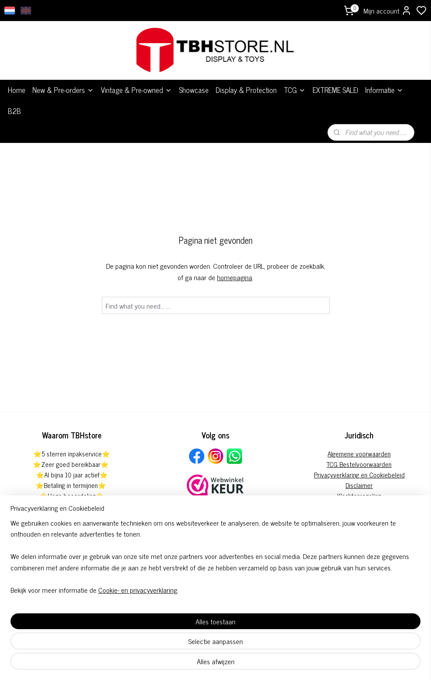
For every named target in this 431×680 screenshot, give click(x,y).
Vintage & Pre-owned (136, 90)
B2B (14, 111)
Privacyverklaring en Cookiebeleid (359, 474)
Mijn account (387, 10)
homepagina (234, 277)
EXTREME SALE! (335, 90)
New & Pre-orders (63, 90)
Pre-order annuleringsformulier (359, 506)
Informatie (384, 90)
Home (16, 90)
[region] (158, 630)
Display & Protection (246, 90)
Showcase (194, 90)
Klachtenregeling (359, 495)
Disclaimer (359, 485)
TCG (295, 90)
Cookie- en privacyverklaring (137, 663)
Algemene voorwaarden (359, 453)
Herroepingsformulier (359, 516)
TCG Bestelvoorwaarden (359, 464)
